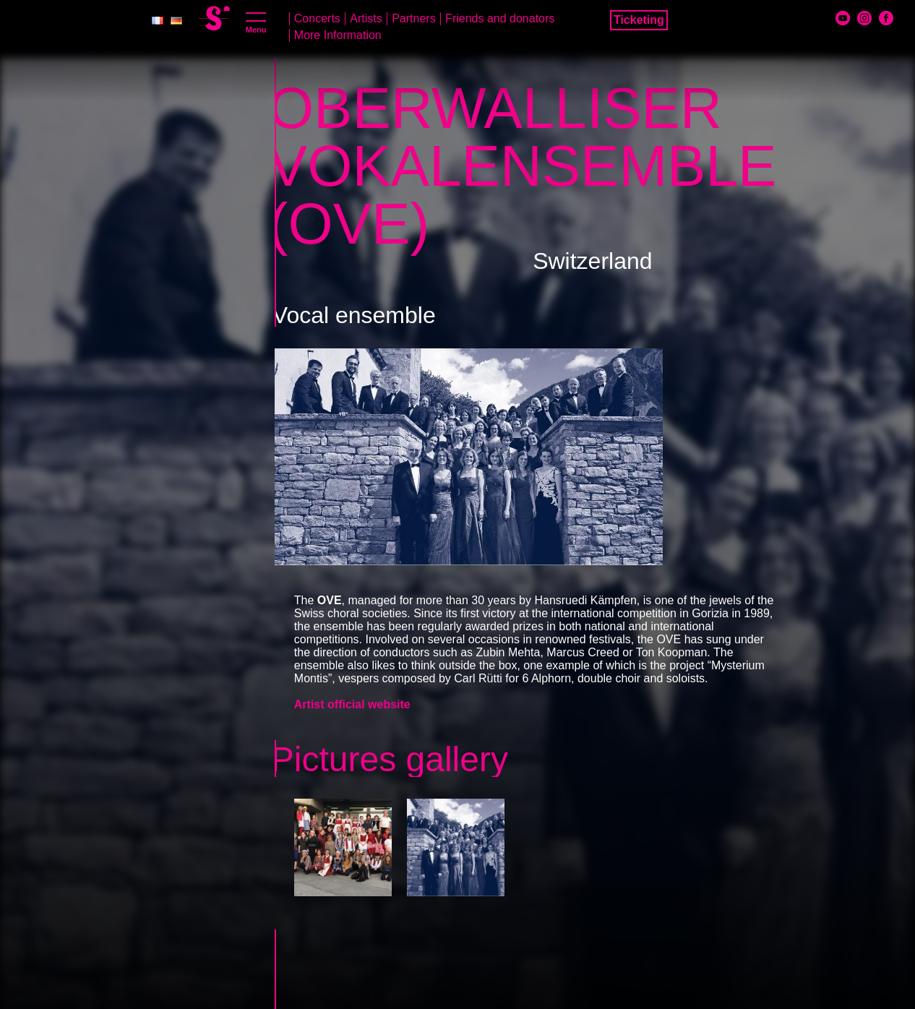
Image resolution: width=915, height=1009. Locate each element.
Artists (366, 18)
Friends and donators (499, 18)
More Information (338, 35)
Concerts (317, 18)
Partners (413, 18)
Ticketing (639, 20)
